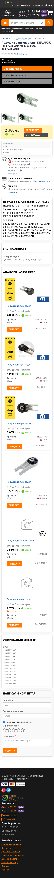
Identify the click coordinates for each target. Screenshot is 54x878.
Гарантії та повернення (12, 855)
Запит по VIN (9, 819)
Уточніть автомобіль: (8, 60)
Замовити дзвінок (9, 815)
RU (2, 2)
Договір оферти (9, 858)
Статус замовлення (11, 844)
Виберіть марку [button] (14, 68)
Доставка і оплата (21, 5)
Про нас (5, 869)
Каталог (5, 866)
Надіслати (10, 750)
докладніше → (14, 174)
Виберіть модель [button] (15, 75)
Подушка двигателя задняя (20, 540)
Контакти (38, 5)
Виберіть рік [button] (12, 81)
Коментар (9, 736)
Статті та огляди (9, 862)
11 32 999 (30, 11)
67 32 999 (30, 15)
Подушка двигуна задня (19, 305)
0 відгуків (22, 54)
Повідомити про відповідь (17, 722)
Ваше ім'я (8, 700)
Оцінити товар (11, 725)
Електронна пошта (13, 711)
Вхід (49, 5)
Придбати (33, 130)
